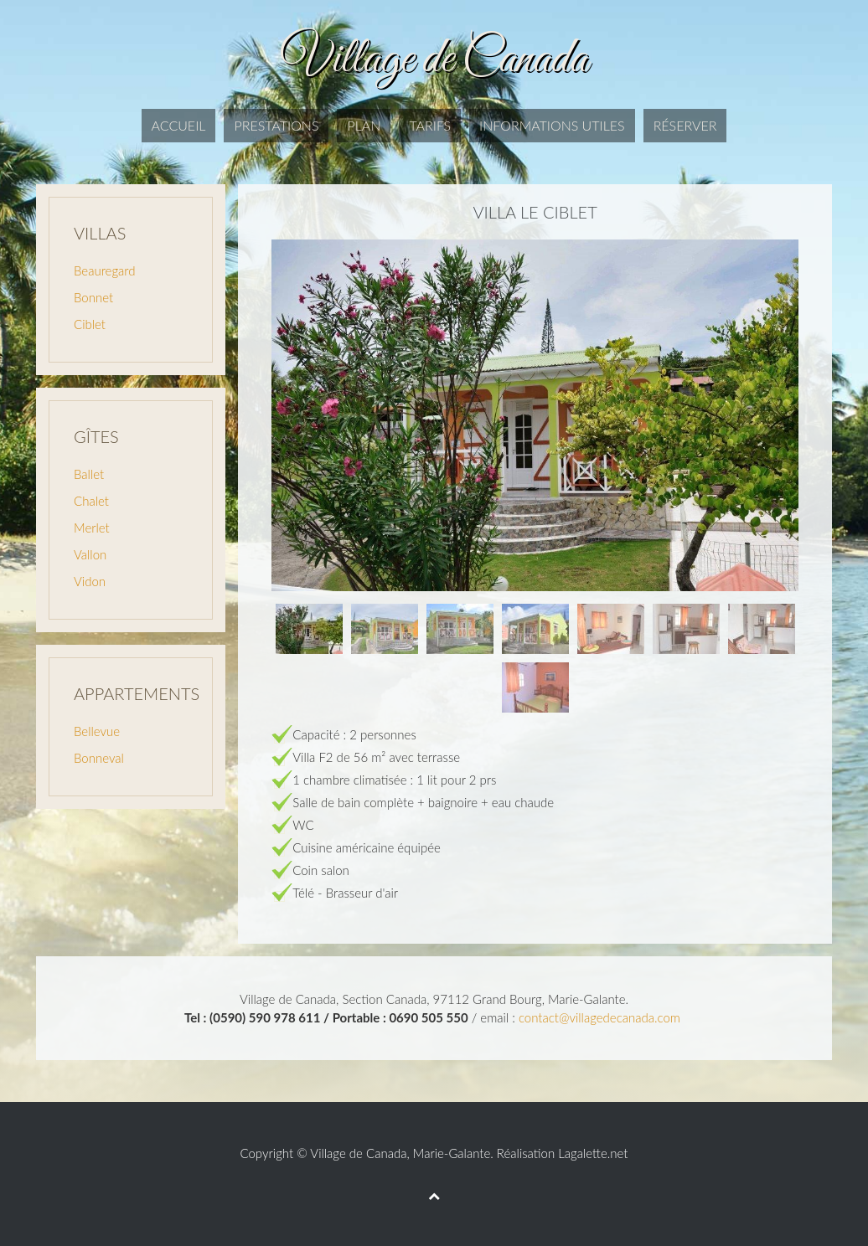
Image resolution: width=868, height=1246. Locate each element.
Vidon (90, 581)
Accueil (179, 125)
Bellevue (97, 731)
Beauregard (104, 270)
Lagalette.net (593, 1153)
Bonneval (99, 757)
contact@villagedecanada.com (599, 1017)
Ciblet (90, 324)
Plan (363, 125)
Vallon (90, 554)
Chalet (91, 500)
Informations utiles (552, 125)
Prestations (276, 125)
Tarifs (430, 125)
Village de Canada (358, 1153)
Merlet (92, 527)
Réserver (685, 125)
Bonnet (93, 297)
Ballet (89, 473)
